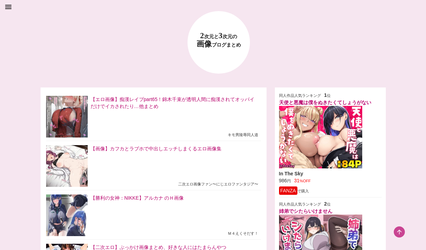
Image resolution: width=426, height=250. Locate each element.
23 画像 (219, 40)
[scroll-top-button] (399, 232)
